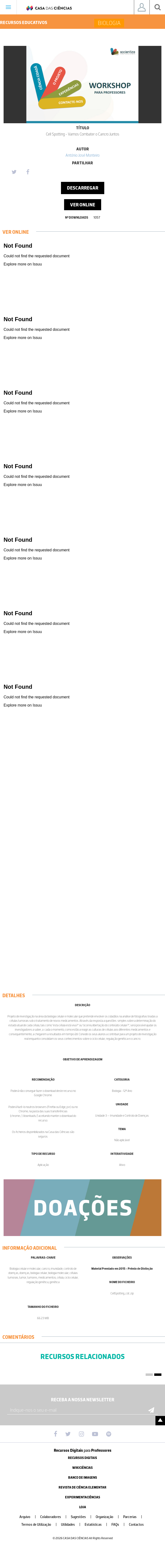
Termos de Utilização (40, 1524)
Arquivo (29, 1517)
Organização (109, 1517)
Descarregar (82, 188)
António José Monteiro (82, 155)
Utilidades (72, 1524)
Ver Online (82, 205)
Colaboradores (55, 1517)
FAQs (119, 1524)
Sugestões (83, 1517)
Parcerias (134, 1517)
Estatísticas (98, 1524)
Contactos (136, 1524)
